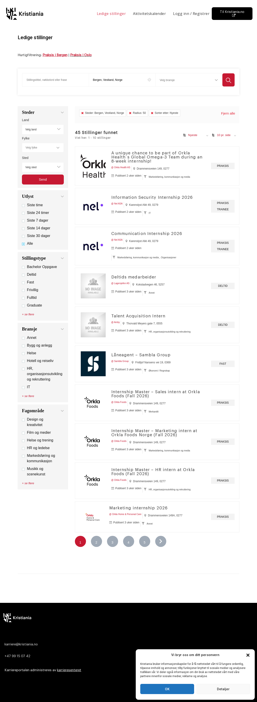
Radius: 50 (137, 113)
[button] (248, 655)
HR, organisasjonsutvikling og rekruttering (42, 374)
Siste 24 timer (35, 213)
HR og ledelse (36, 448)
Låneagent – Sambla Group (141, 355)
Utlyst (27, 196)
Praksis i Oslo (81, 55)
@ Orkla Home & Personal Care (125, 514)
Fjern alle (228, 113)
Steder (28, 112)
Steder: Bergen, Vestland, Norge (102, 113)
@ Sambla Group (120, 361)
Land (25, 120)
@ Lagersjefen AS (120, 283)
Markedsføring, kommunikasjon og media (169, 177)
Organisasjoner (168, 257)
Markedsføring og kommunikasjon (38, 458)
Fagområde (33, 410)
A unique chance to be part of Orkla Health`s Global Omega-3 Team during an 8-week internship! (157, 157)
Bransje (29, 328)
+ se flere (28, 314)
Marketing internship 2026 (138, 508)
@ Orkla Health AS (120, 167)
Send (43, 179)
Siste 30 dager (36, 236)
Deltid (29, 274)
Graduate (32, 305)
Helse (29, 353)
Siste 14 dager (36, 228)
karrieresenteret (69, 670)
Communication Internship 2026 (146, 234)
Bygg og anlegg (37, 345)
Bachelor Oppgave (39, 267)
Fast (28, 282)
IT (26, 387)
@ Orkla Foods (118, 402)
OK (167, 689)
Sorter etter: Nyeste (164, 113)
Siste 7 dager (35, 220)
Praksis (223, 166)
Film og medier (36, 432)
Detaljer (223, 689)
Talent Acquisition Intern (138, 316)
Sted (25, 157)
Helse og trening (37, 440)
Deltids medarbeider (133, 277)
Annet (29, 338)
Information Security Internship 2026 (152, 197)
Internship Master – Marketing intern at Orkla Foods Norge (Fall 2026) (154, 433)
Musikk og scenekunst (33, 471)
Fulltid (29, 297)
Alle (27, 243)
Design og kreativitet (32, 422)
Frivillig (30, 290)
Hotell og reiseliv (37, 361)
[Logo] (127, 617)
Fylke (25, 138)
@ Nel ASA (117, 203)
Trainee (223, 209)
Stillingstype (34, 258)
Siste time (32, 205)
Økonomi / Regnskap (159, 370)
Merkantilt (153, 411)
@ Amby (115, 322)
